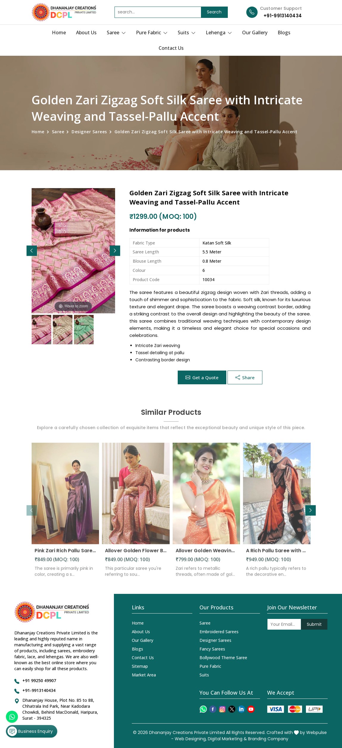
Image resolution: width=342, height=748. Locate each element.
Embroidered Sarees (219, 631)
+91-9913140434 (283, 16)
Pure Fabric (152, 32)
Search (214, 12)
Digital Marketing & (227, 739)
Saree (116, 32)
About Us (86, 32)
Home (59, 32)
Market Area (144, 675)
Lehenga (219, 32)
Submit (314, 624)
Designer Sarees (89, 131)
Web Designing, (191, 739)
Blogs (284, 32)
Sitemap (140, 666)
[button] (115, 250)
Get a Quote (202, 377)
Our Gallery (254, 32)
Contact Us (171, 48)
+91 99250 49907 (39, 680)
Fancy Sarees (212, 649)
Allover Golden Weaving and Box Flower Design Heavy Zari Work (206, 555)
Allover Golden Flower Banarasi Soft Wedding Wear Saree (136, 555)
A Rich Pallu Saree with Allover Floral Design (277, 555)
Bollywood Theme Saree (223, 657)
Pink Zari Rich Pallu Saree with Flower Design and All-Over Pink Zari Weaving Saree (65, 555)
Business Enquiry (30, 731)
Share (245, 377)
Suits (187, 32)
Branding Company (268, 739)
